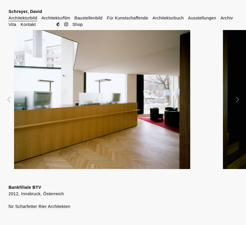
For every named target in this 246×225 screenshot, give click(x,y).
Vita (12, 24)
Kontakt (28, 24)
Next (233, 99)
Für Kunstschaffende (127, 18)
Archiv (226, 18)
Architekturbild (23, 18)
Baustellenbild (89, 18)
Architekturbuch (168, 18)
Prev (13, 99)
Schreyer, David (25, 11)
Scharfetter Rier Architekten (42, 206)
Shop (77, 24)
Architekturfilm (56, 18)
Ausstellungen (202, 18)
